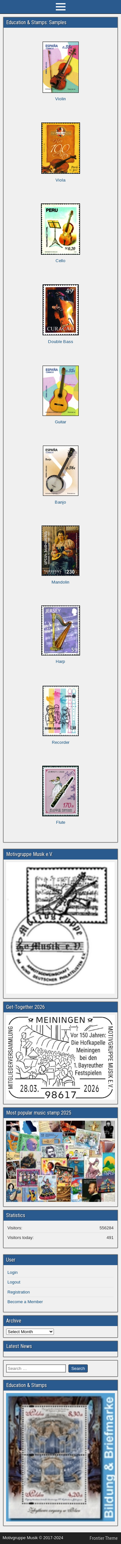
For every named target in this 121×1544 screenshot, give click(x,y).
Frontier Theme (104, 1538)
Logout (13, 1282)
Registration (18, 1292)
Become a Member (25, 1301)
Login (12, 1272)
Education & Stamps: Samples (36, 22)
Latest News (19, 1346)
